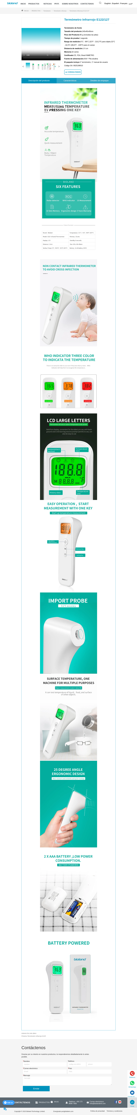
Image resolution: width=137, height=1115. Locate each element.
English (107, 3)
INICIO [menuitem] (23, 4)
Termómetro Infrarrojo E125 (36, 1036)
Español (115, 3)
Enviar (36, 1088)
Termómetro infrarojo (60, 11)
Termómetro (47, 11)
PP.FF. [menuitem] (56, 4)
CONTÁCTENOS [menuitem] (87, 4)
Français (123, 3)
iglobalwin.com (63, 1111)
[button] (33, 3)
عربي (131, 3)
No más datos (31, 1033)
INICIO (26, 11)
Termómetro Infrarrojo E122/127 (79, 11)
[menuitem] (33, 4)
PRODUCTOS (36, 11)
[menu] (57, 4)
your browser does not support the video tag (41, 39)
